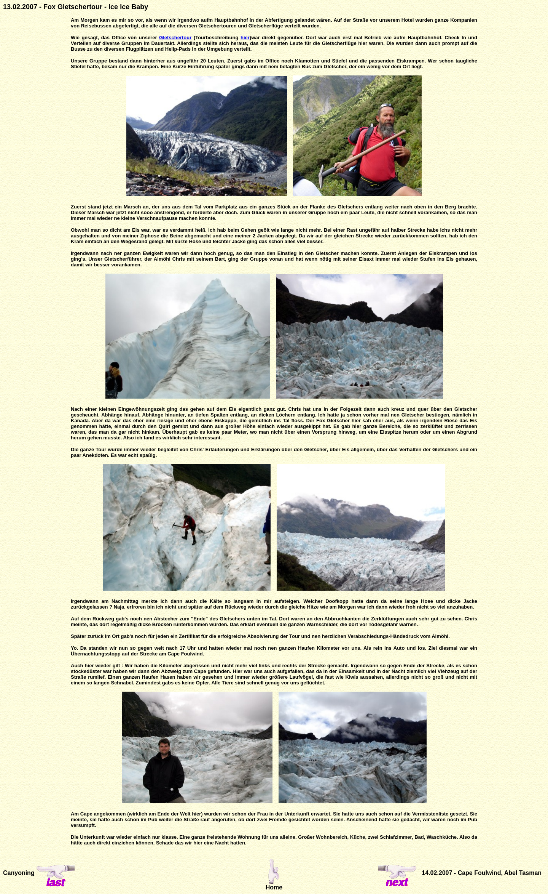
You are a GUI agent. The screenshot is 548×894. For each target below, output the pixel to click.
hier (245, 37)
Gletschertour (175, 37)
